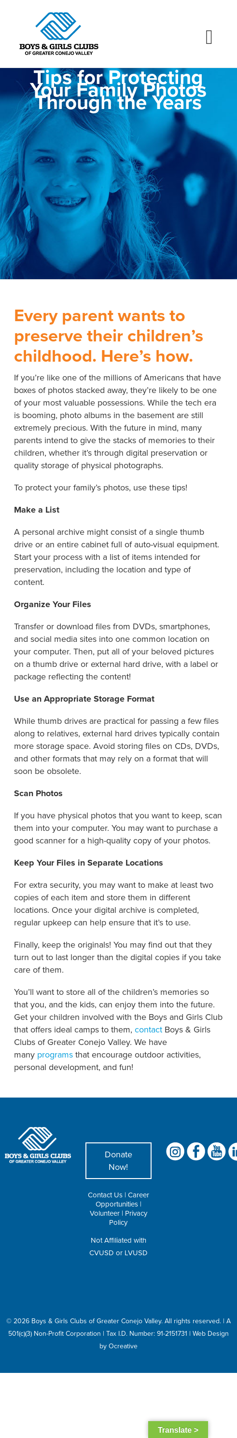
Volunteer (105, 1213)
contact (148, 1029)
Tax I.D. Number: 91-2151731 (146, 1333)
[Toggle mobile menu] (209, 37)
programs (55, 1054)
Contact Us (105, 1195)
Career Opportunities (122, 1199)
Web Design (211, 1333)
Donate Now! (118, 1160)
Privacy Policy (128, 1217)
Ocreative (123, 1346)
